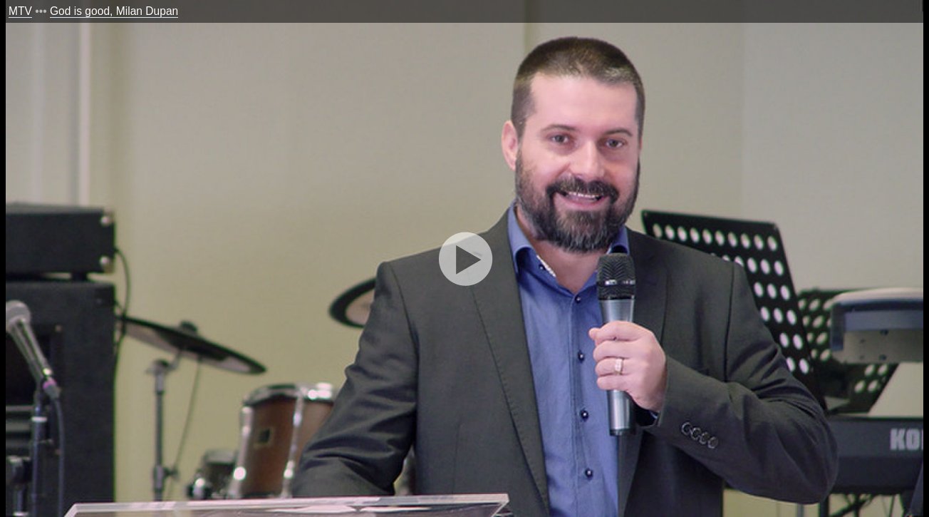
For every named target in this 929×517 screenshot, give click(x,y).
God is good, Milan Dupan (114, 11)
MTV (20, 11)
